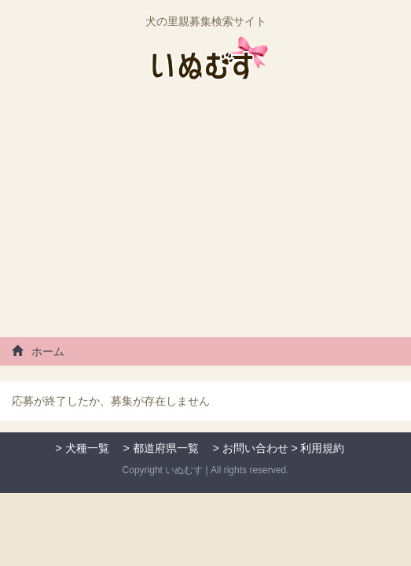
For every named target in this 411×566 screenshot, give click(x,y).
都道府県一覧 (166, 448)
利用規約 (322, 448)
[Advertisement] (205, 215)
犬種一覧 (87, 448)
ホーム (38, 351)
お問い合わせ (255, 448)
